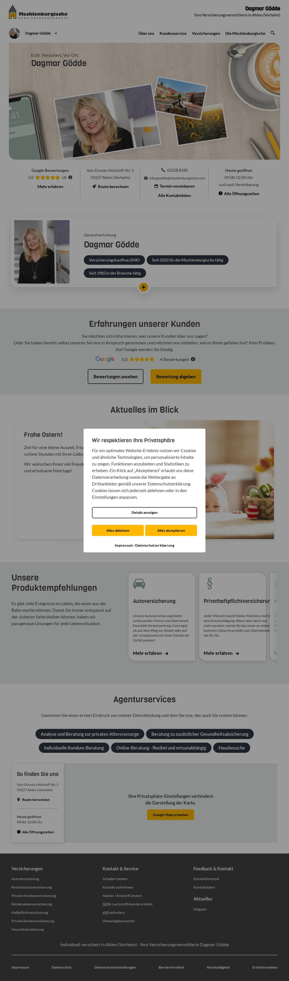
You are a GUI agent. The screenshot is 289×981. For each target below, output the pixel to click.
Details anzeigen (145, 513)
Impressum (124, 545)
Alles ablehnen (117, 530)
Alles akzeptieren (172, 530)
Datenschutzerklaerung (154, 545)
